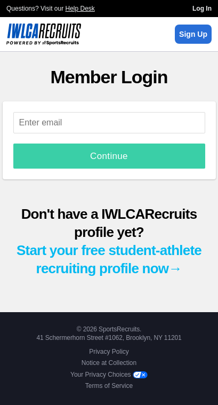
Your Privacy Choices (109, 374)
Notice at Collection (109, 363)
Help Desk (80, 8)
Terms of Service (109, 386)
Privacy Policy (109, 351)
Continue (109, 156)
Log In (202, 8)
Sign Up (193, 34)
